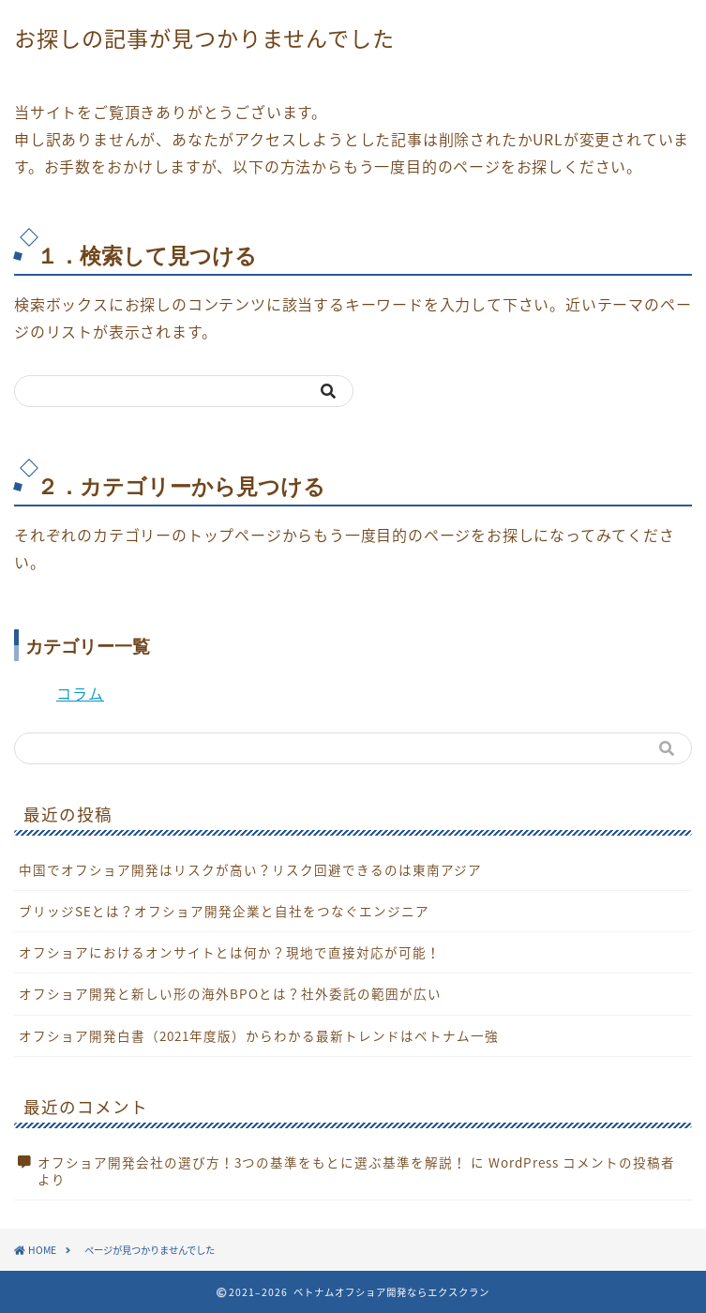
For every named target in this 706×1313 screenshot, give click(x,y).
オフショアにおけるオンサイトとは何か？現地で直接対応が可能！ (230, 952)
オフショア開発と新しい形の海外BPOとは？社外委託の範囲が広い (230, 993)
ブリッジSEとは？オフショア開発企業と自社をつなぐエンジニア (224, 910)
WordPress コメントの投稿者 (581, 1162)
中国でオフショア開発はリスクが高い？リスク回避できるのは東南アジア (250, 869)
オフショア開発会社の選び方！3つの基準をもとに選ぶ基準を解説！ (252, 1162)
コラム (80, 693)
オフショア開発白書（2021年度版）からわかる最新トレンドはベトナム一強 (259, 1035)
